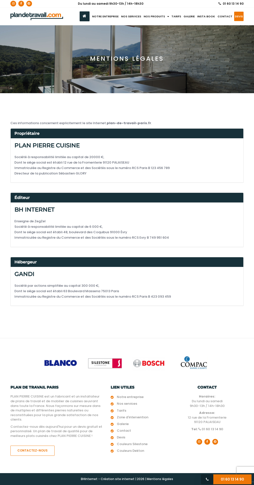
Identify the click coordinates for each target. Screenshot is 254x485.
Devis (239, 16)
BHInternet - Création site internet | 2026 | (114, 479)
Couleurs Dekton (130, 450)
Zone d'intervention (132, 417)
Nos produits (156, 16)
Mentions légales (160, 479)
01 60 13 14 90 (233, 3)
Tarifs (176, 16)
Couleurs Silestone (132, 444)
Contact (225, 16)
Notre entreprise (105, 16)
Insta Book (206, 16)
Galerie (189, 16)
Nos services (131, 16)
